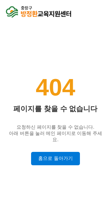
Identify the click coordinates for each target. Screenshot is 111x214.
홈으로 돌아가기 (55, 158)
